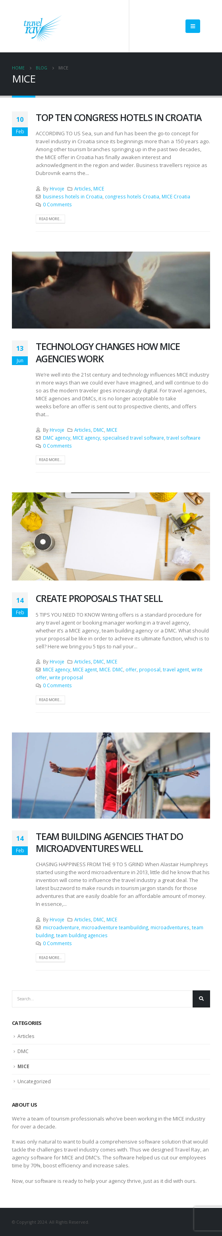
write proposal (66, 677)
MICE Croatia (176, 196)
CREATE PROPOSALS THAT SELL (99, 598)
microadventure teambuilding (114, 927)
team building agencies (82, 935)
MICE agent (85, 669)
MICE (98, 188)
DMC (98, 430)
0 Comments (57, 204)
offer (131, 669)
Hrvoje (57, 188)
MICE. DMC (111, 669)
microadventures (170, 927)
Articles (82, 188)
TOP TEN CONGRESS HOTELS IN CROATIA (118, 117)
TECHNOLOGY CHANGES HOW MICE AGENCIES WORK (108, 352)
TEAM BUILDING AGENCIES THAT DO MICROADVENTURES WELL (109, 842)
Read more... (50, 218)
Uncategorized (34, 1081)
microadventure (61, 927)
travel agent (176, 669)
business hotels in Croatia (72, 196)
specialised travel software (133, 437)
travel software (183, 437)
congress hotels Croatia (132, 196)
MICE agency (86, 437)
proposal (149, 669)
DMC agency (56, 437)
